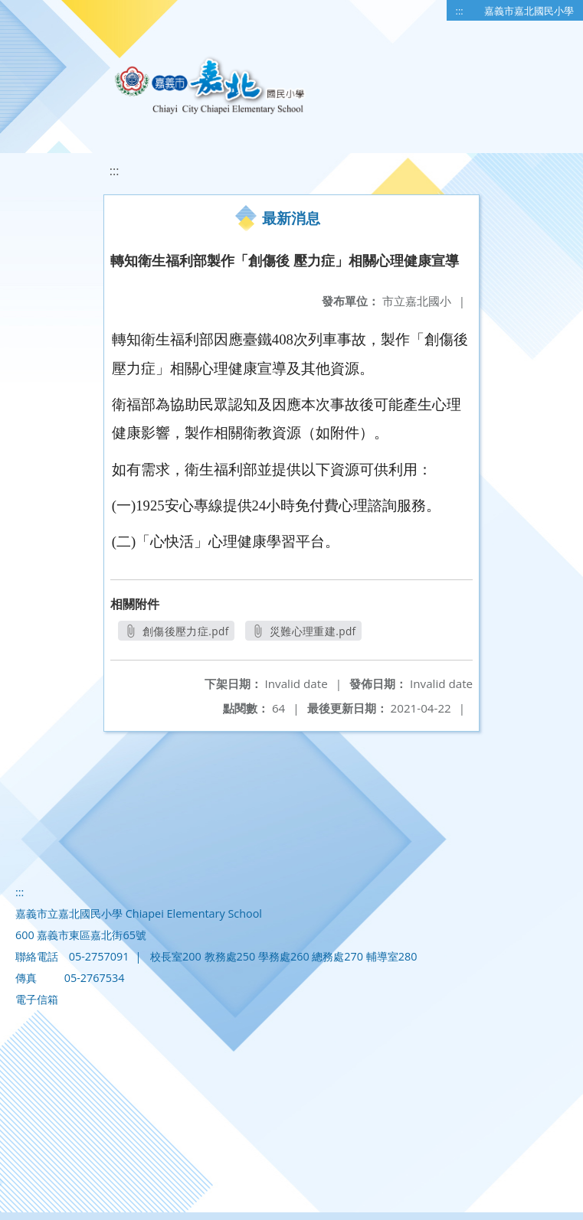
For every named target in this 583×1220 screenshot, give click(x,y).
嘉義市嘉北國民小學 (529, 11)
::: (459, 11)
